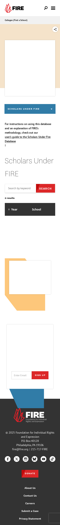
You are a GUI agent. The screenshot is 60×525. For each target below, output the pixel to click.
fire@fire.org (20, 449)
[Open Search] (46, 8)
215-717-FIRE (39, 449)
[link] (15, 8)
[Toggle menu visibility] (53, 8)
